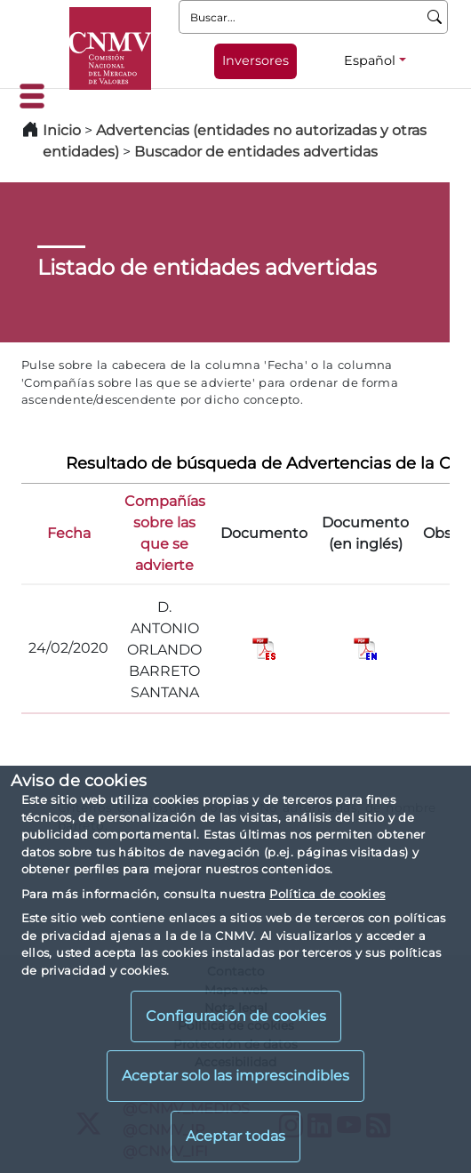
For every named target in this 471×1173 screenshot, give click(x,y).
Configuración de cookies (236, 1016)
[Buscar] (435, 17)
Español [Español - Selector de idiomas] (369, 60)
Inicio (62, 130)
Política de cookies (327, 894)
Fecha (69, 533)
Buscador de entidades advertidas (256, 151)
